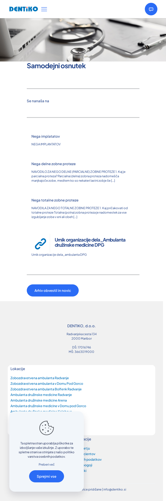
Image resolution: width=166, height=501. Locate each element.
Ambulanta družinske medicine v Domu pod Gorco (48, 406)
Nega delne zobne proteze (53, 163)
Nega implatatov (45, 136)
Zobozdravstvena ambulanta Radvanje (39, 378)
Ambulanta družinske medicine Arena (38, 400)
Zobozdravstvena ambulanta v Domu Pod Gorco (46, 383)
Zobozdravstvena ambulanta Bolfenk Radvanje (46, 389)
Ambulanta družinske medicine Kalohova (41, 411)
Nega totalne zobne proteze (54, 200)
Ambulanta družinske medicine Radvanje (41, 394)
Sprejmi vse (46, 476)
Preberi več (47, 464)
